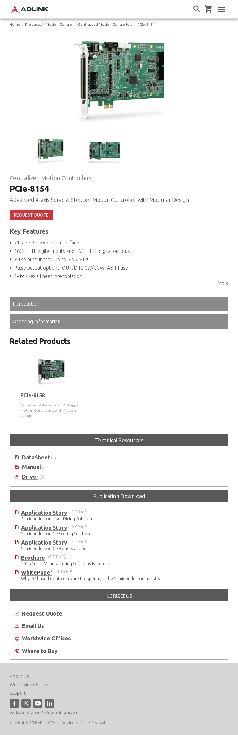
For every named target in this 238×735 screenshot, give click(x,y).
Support (18, 693)
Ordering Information (36, 321)
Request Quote (42, 613)
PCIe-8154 (146, 24)
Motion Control (59, 24)
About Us (19, 676)
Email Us (33, 626)
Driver (30, 477)
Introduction (26, 304)
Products (33, 24)
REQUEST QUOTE (31, 215)
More (223, 282)
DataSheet (36, 457)
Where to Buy (40, 651)
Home (15, 24)
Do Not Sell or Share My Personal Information (43, 712)
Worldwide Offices (46, 638)
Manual (31, 467)
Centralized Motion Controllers (105, 24)
